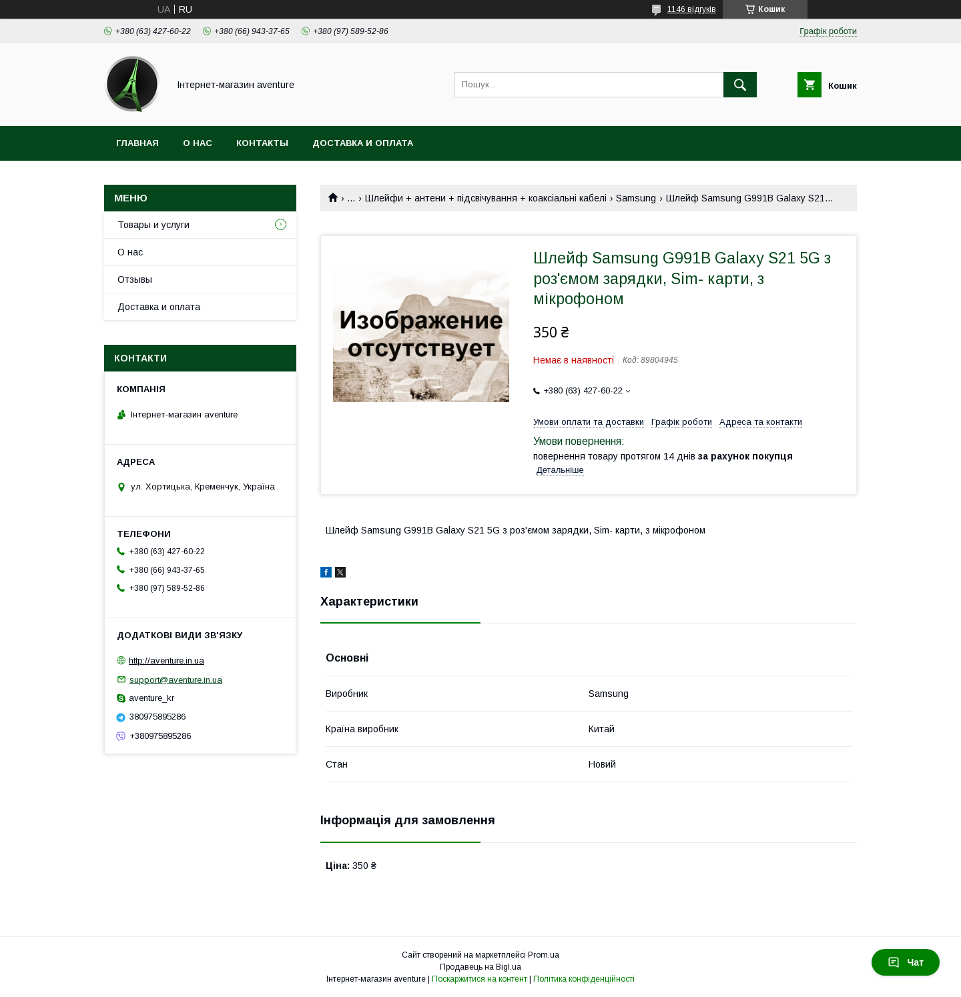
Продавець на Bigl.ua (480, 967)
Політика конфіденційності (584, 979)
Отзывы (134, 279)
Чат (906, 962)
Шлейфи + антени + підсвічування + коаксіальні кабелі (486, 198)
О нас (197, 143)
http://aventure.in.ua (166, 661)
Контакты (262, 143)
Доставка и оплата (362, 143)
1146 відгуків (691, 9)
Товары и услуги (153, 224)
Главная (137, 143)
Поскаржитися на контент (479, 979)
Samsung (636, 198)
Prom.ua (543, 955)
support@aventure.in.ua (175, 679)
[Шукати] (740, 84)
